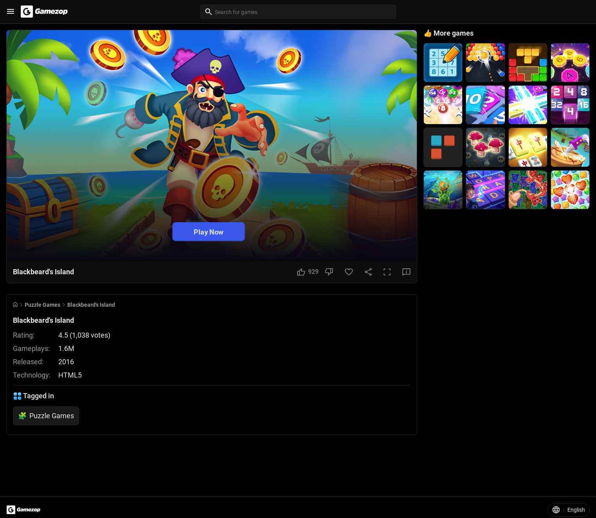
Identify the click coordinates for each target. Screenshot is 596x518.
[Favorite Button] (349, 272)
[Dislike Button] (329, 272)
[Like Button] (307, 272)
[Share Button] (368, 272)
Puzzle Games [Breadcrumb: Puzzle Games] (42, 305)
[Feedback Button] (406, 272)
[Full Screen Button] (387, 271)
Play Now (208, 231)
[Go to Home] (15, 304)
